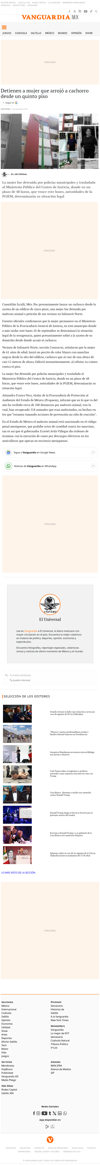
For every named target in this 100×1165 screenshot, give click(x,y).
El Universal (19, 174)
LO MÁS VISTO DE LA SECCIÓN (18, 872)
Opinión (76, 33)
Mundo (62, 33)
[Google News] (50, 452)
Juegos (7, 33)
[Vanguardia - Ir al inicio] (50, 18)
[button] (4, 27)
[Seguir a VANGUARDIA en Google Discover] (10, 102)
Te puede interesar (20, 680)
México (49, 33)
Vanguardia (30, 631)
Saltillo (36, 33)
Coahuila (21, 33)
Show (89, 33)
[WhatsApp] (50, 466)
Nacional (6, 109)
